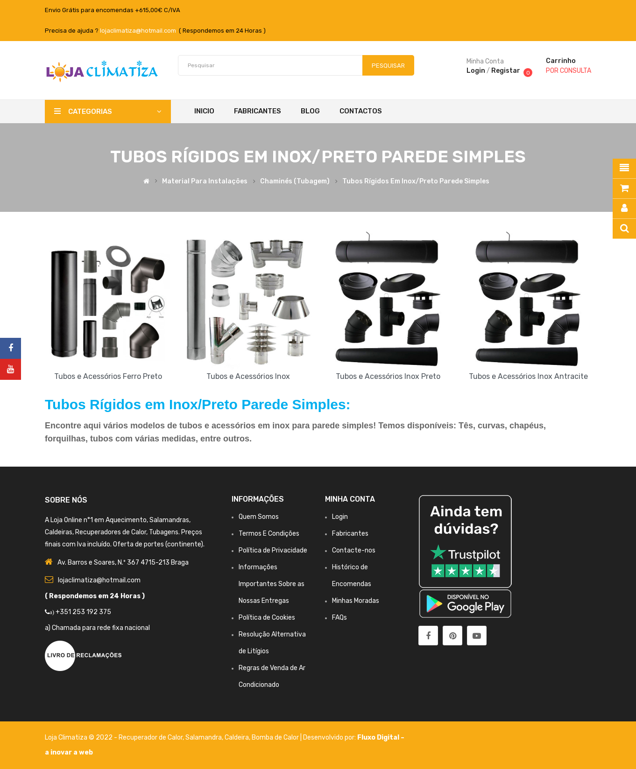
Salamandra (203, 737)
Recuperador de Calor (151, 737)
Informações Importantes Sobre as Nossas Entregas (271, 584)
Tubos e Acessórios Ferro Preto (108, 376)
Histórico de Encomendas (351, 575)
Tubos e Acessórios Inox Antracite (528, 376)
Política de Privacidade (273, 550)
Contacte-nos (353, 550)
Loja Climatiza (66, 737)
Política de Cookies (267, 618)
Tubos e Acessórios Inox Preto (388, 376)
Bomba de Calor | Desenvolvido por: (304, 737)
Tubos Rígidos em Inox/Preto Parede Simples (415, 181)
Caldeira (237, 737)
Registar (505, 71)
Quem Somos (259, 517)
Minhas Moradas (355, 601)
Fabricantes (350, 534)
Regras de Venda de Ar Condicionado (272, 676)
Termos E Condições (269, 534)
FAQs (339, 618)
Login (475, 71)
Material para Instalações (204, 181)
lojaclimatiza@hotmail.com (138, 30)
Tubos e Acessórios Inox (248, 376)
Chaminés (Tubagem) (295, 181)
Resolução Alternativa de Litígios (272, 642)
